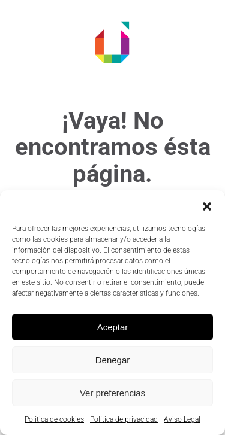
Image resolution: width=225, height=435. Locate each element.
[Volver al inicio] (113, 42)
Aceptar (112, 327)
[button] (207, 205)
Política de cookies (54, 419)
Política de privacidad (124, 419)
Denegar (112, 360)
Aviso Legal (182, 419)
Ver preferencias (112, 393)
